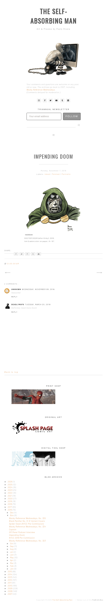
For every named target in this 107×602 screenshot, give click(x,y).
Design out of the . (90, 600)
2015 (10, 571)
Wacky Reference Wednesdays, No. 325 (27, 518)
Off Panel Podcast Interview (22, 532)
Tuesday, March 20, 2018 (38, 304)
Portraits (66, 174)
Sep (12, 546)
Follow (72, 116)
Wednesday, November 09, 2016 (38, 289)
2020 (10, 498)
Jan (12, 569)
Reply (14, 297)
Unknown (16, 289)
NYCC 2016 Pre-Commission (22, 538)
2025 (10, 484)
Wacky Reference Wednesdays (41, 90)
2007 (10, 594)
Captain (12, 529)
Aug (12, 549)
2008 (10, 591)
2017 (10, 507)
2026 (10, 481)
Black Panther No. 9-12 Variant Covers (27, 521)
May (12, 557)
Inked (48, 174)
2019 (10, 501)
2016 (10, 510)
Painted (56, 174)
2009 (10, 588)
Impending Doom (17, 535)
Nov (12, 515)
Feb (12, 566)
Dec (12, 512)
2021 (10, 496)
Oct (12, 543)
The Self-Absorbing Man (53, 16)
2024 (10, 487)
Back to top (11, 372)
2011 (10, 583)
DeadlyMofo (17, 304)
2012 (10, 580)
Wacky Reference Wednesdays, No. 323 (27, 541)
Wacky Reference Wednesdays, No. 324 (27, 526)
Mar (12, 563)
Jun (12, 555)
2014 (10, 574)
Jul (12, 552)
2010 (10, 585)
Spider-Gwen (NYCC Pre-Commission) (26, 524)
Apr (12, 560)
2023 (10, 490)
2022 (10, 493)
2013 (10, 577)
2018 (10, 504)
